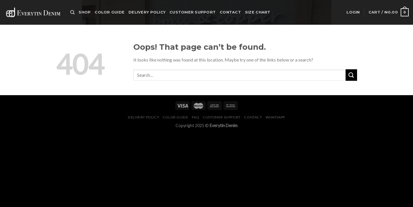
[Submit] (351, 74)
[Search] (72, 12)
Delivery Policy (146, 12)
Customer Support (193, 12)
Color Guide (109, 12)
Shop (85, 12)
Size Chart (257, 12)
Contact (230, 12)
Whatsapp (275, 117)
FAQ (195, 117)
